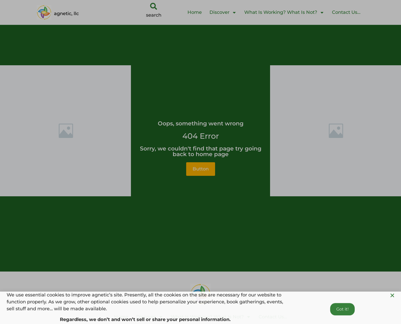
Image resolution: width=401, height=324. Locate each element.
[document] (200, 162)
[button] (392, 299)
